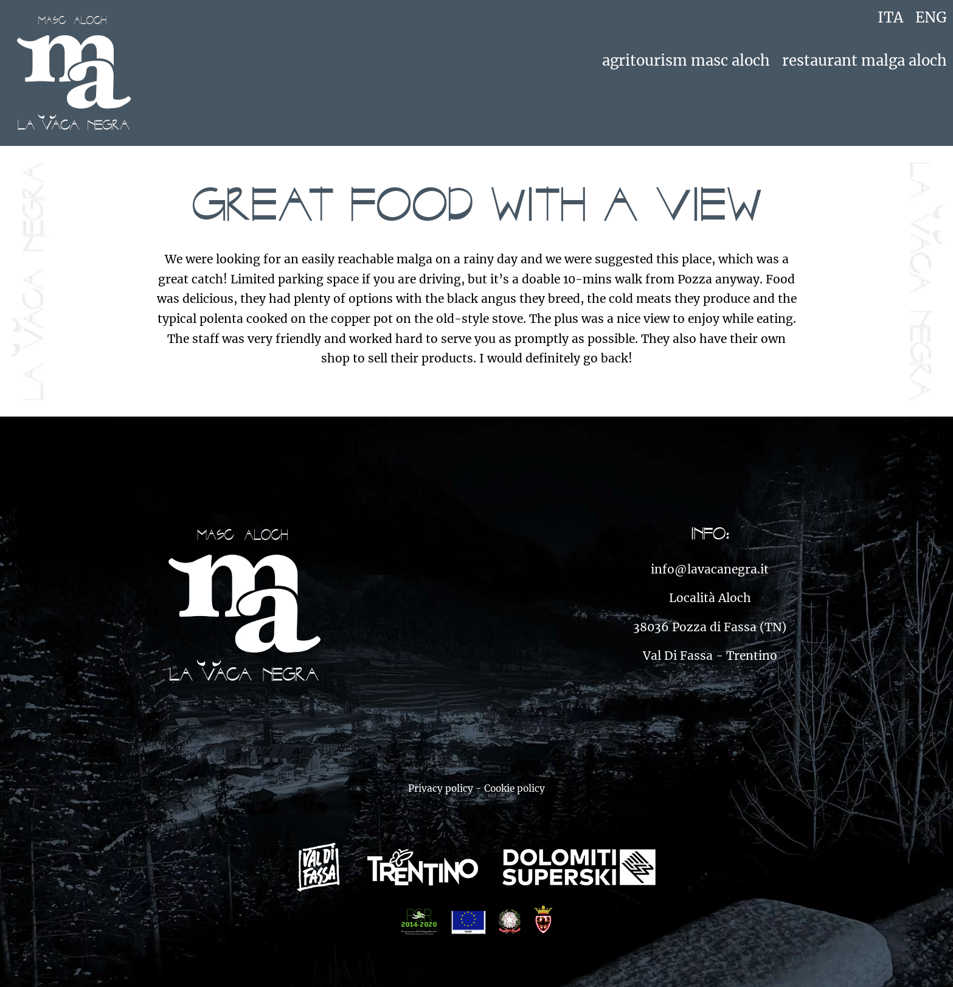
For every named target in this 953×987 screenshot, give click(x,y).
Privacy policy (440, 788)
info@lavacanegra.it (710, 569)
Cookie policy (514, 788)
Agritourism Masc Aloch (686, 60)
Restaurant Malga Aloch (864, 60)
